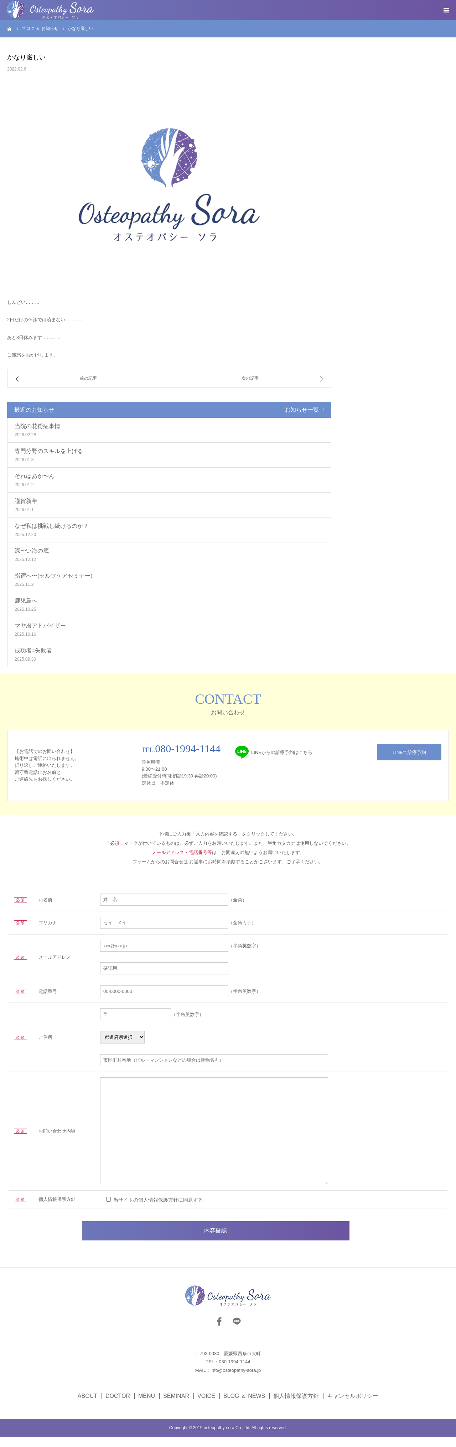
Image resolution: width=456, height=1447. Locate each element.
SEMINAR (176, 1406)
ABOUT (87, 1406)
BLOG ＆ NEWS (244, 1406)
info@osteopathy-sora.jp (236, 1380)
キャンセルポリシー (352, 1406)
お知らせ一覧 (302, 410)
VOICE (206, 1406)
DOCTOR (117, 1406)
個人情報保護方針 (296, 1406)
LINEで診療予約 (409, 752)
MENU (146, 1406)
